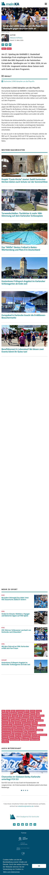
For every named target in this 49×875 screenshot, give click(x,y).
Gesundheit (6, 720)
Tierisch (14, 716)
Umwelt (11, 718)
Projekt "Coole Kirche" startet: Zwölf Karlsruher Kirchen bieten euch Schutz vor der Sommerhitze (24, 180)
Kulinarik (26, 716)
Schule (11, 723)
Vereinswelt (42, 735)
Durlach (34, 735)
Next (44, 761)
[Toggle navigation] (45, 4)
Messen (26, 713)
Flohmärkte (35, 737)
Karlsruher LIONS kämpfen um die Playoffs (19, 81)
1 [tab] (21, 790)
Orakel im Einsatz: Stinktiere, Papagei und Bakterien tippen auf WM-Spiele (15, 615)
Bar (26, 732)
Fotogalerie (26, 737)
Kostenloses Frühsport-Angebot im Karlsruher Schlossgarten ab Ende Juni (23, 282)
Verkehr (34, 723)
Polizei (20, 713)
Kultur (33, 713)
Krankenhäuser (7, 725)
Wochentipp (39, 720)
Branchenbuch (18, 725)
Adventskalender (7, 730)
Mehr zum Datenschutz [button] (11, 872)
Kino (31, 718)
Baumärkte (25, 739)
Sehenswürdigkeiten (8, 727)
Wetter (18, 718)
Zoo (20, 716)
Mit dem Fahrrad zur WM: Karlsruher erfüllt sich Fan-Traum (15, 647)
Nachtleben (18, 730)
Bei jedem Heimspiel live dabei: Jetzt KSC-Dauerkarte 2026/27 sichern (15, 599)
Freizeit (38, 711)
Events (32, 711)
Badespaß (25, 718)
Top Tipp (18, 737)
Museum (37, 718)
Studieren (30, 720)
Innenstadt (20, 727)
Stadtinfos (13, 713)
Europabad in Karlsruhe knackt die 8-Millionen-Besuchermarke (24, 316)
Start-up (18, 735)
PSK (37, 713)
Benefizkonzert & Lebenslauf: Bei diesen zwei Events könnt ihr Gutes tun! (23, 350)
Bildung (41, 716)
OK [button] (39, 866)
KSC (27, 711)
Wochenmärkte (15, 739)
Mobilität (5, 713)
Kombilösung (6, 716)
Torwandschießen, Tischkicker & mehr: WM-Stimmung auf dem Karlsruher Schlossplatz (22, 214)
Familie (23, 720)
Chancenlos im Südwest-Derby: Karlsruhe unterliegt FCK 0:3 (21, 778)
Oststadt (5, 737)
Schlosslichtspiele (8, 735)
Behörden (33, 727)
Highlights (39, 730)
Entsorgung (32, 732)
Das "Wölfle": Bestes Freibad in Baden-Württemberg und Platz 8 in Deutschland (21, 248)
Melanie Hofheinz (16, 38)
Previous (4, 761)
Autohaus (5, 742)
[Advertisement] (24, 378)
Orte (27, 727)
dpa (3, 711)
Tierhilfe (5, 718)
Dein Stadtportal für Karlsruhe (24, 817)
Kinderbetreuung (17, 732)
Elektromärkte (34, 739)
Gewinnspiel (15, 720)
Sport (4, 48)
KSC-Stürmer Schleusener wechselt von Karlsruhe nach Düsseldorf (16, 631)
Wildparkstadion (29, 730)
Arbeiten (18, 723)
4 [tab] (27, 790)
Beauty (11, 737)
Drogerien (5, 739)
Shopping (35, 725)
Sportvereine (6, 732)
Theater (42, 725)
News (9, 48)
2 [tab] (23, 790)
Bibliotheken (26, 735)
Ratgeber (27, 725)
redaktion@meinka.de (25, 806)
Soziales (5, 723)
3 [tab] (25, 790)
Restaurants (26, 723)
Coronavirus (20, 711)
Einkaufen (34, 716)
